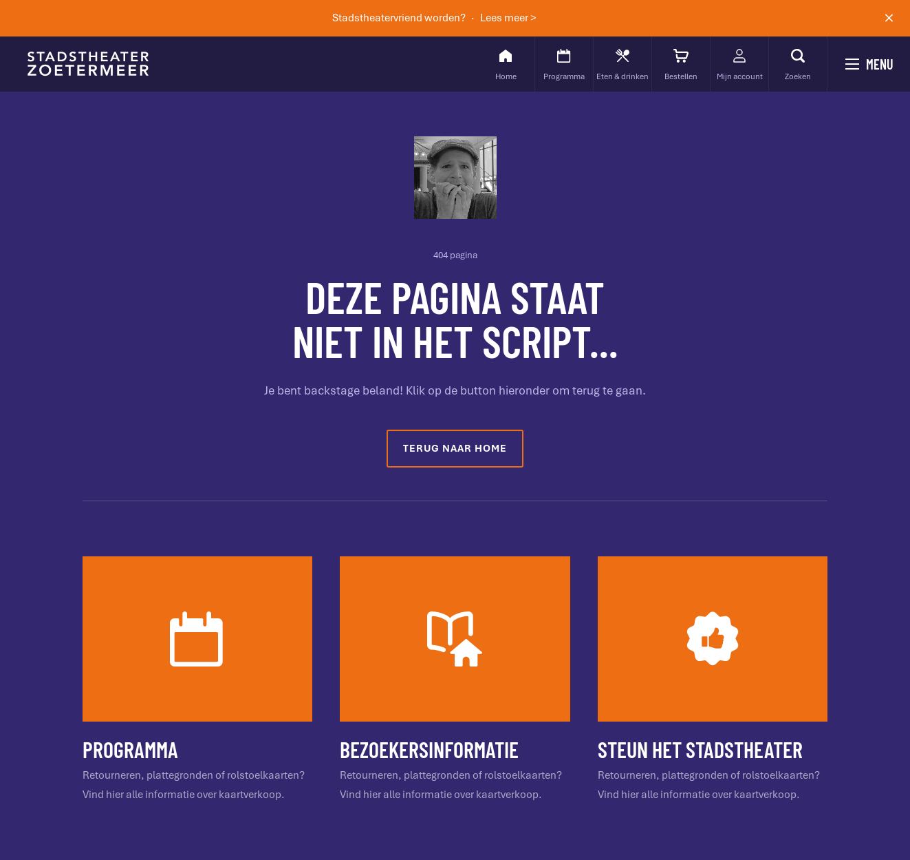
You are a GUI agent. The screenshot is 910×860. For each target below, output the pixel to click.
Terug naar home (455, 448)
